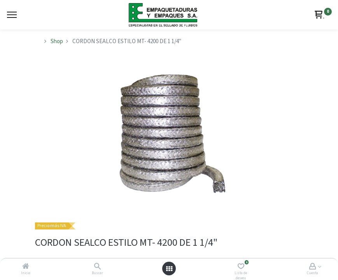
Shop (57, 41)
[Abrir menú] (169, 268)
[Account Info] (312, 267)
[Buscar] (97, 267)
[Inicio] (25, 267)
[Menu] (12, 14)
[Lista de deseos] (241, 267)
